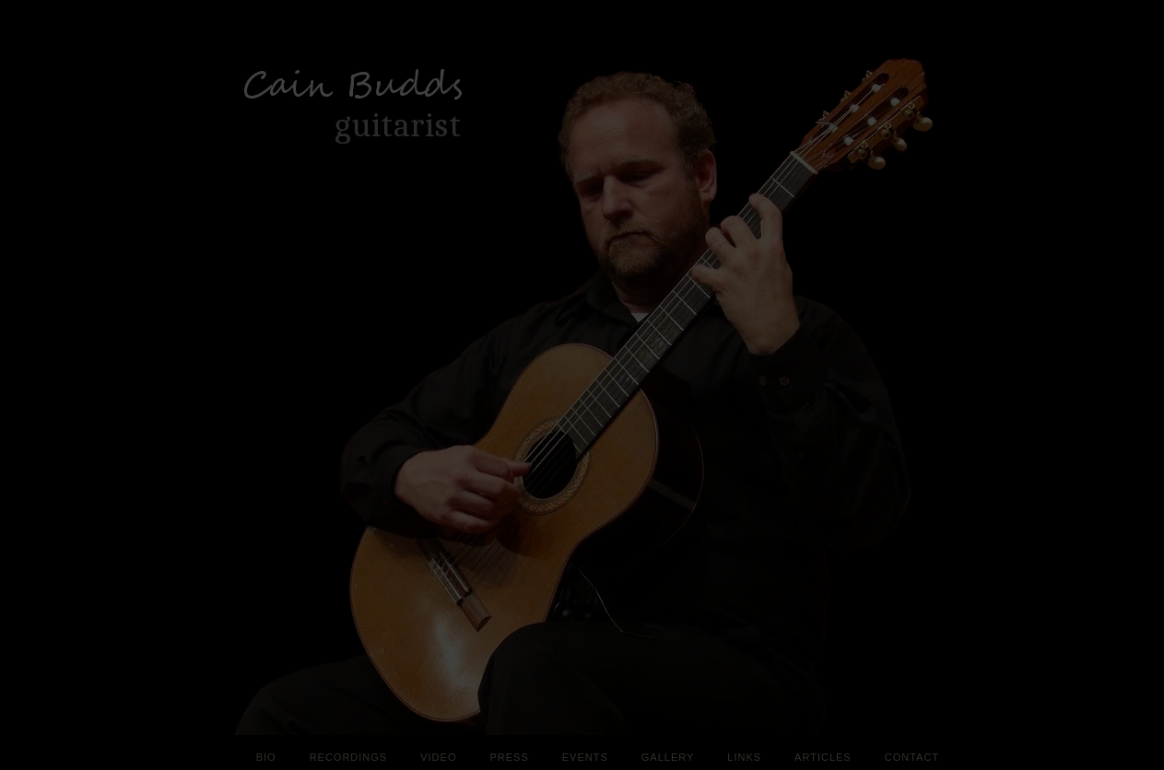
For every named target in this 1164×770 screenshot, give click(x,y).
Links (744, 757)
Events (585, 757)
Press (508, 757)
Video (438, 757)
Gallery (668, 757)
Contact (912, 757)
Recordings (349, 757)
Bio (266, 757)
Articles (823, 757)
